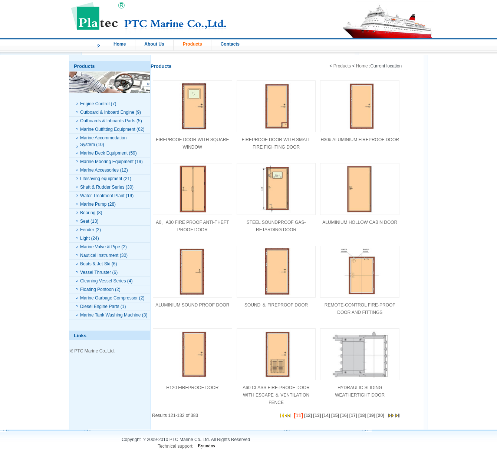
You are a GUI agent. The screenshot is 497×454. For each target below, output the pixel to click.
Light (85, 238)
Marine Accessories (99, 170)
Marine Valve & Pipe (100, 246)
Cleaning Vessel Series (103, 281)
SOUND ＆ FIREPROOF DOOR (276, 305)
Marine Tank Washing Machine (110, 315)
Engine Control (94, 103)
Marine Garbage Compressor (109, 298)
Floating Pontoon (97, 289)
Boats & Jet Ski (95, 263)
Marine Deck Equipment (104, 153)
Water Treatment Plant (102, 195)
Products (192, 44)
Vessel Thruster (95, 272)
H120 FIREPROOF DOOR (192, 387)
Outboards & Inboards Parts (107, 120)
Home (119, 44)
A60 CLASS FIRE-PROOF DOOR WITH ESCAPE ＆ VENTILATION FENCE (276, 395)
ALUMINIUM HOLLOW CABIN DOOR (359, 222)
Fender (87, 229)
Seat (84, 221)
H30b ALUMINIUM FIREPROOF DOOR (360, 139)
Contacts (230, 44)
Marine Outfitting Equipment (107, 129)
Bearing (87, 212)
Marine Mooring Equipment (107, 161)
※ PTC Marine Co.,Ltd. (92, 351)
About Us (154, 44)
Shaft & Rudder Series (102, 187)
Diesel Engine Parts (99, 306)
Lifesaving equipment (101, 178)
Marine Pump (93, 204)
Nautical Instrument (99, 255)
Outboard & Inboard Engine (107, 112)
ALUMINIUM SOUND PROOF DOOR (192, 305)
